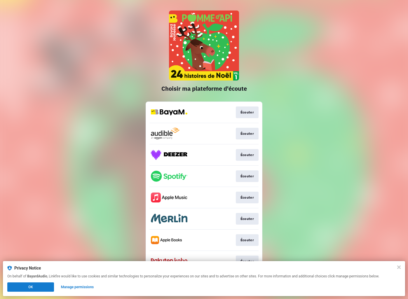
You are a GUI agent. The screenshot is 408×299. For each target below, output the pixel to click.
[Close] (399, 267)
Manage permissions (77, 287)
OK (30, 287)
